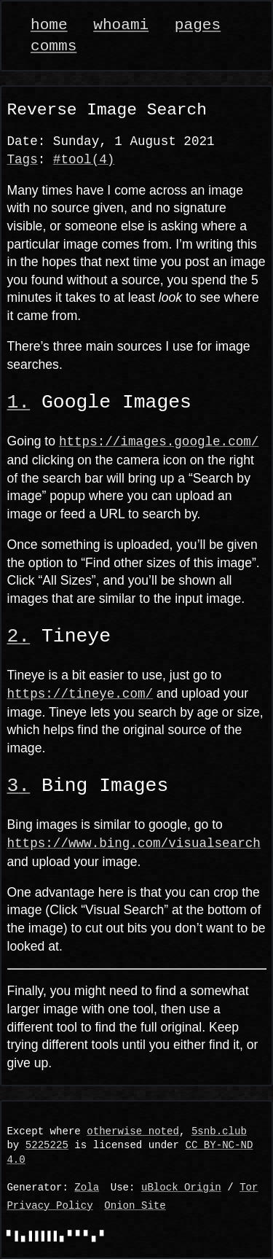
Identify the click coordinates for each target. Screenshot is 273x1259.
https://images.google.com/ (158, 441)
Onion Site (134, 1206)
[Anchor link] (19, 402)
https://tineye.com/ (80, 693)
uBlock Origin (181, 1188)
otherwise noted (133, 1132)
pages (198, 25)
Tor (249, 1188)
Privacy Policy (49, 1206)
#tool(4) (83, 159)
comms (53, 46)
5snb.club (219, 1132)
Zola (86, 1188)
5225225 (46, 1146)
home (49, 25)
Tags (22, 159)
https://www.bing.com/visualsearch (134, 842)
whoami (121, 25)
